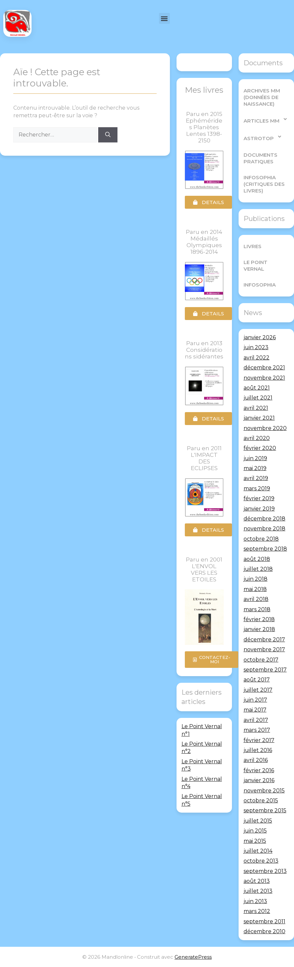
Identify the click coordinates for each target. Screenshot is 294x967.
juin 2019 (255, 458)
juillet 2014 (258, 851)
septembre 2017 (265, 670)
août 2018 (257, 559)
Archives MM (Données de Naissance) (262, 97)
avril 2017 (256, 720)
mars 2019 (257, 488)
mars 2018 (257, 609)
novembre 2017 (264, 649)
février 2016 (259, 770)
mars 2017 (257, 730)
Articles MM (266, 119)
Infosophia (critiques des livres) (264, 184)
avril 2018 (256, 599)
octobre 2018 (261, 539)
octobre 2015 (261, 800)
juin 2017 (255, 700)
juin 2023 (256, 347)
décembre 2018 (264, 518)
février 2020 (260, 448)
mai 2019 (255, 468)
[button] (164, 18)
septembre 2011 (264, 921)
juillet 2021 (258, 398)
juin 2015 (255, 831)
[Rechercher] (107, 134)
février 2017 (259, 740)
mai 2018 (255, 589)
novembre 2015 (264, 790)
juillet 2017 (258, 690)
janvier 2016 (259, 780)
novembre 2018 (264, 528)
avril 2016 (256, 760)
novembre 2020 (265, 428)
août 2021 (257, 388)
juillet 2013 (258, 891)
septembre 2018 (265, 549)
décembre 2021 (264, 367)
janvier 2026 (260, 337)
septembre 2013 (265, 871)
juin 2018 (255, 579)
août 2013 (257, 881)
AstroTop (263, 136)
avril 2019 (256, 478)
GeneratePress (193, 957)
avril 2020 (257, 438)
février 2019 (259, 498)
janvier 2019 (259, 509)
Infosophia (260, 285)
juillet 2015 (258, 821)
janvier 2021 (259, 418)
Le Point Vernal (255, 265)
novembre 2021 (264, 378)
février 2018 (259, 619)
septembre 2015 (265, 810)
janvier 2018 (259, 629)
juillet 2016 (258, 750)
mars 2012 (257, 911)
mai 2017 (255, 710)
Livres (252, 246)
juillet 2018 (258, 569)
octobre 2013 (261, 861)
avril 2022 (256, 357)
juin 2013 (255, 901)
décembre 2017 (264, 639)
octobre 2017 (261, 660)
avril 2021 (256, 408)
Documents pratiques (260, 158)
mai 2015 (255, 841)
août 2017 (257, 679)
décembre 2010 (264, 931)
